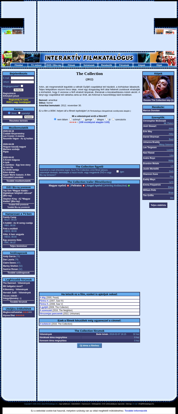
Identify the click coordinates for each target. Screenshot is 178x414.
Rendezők (106, 65)
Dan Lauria (8, 259)
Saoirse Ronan (10, 269)
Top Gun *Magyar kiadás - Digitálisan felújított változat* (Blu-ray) (17, 193)
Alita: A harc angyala (13, 234)
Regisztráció (9, 93)
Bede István (102, 334)
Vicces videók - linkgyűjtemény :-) (12, 297)
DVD (48, 65)
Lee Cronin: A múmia (13, 136)
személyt (25, 113)
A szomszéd (46, 310)
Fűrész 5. (44, 304)
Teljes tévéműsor (18, 246)
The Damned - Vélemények (16, 283)
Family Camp (9, 217)
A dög (43, 297)
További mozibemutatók (18, 181)
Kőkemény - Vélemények (15, 289)
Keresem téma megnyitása (53, 340)
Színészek (88, 65)
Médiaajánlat (96, 404)
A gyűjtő (44, 307)
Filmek (71, 65)
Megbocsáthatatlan (12, 312)
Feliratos (78, 185)
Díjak (159, 65)
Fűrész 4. (44, 301)
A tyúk (6, 162)
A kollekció (45, 324)
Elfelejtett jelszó (11, 96)
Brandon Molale (151, 163)
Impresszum (86, 404)
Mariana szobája (11, 149)
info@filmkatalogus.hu (146, 404)
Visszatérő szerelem (13, 177)
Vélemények (46, 334)
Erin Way (147, 131)
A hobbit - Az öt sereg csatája (18, 223)
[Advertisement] (89, 26)
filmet (14, 113)
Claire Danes (9, 263)
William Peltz (149, 190)
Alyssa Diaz (9, 315)
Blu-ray (57, 65)
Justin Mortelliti (151, 169)
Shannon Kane (150, 174)
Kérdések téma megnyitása (53, 337)
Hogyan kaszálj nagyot (14, 147)
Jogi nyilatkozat (64, 404)
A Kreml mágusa (11, 160)
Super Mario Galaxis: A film (17, 175)
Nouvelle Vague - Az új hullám (18, 138)
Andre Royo (149, 158)
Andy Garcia (9, 256)
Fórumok (124, 65)
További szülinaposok (18, 272)
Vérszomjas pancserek (51, 313)
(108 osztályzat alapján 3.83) (94, 122)
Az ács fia (8, 167)
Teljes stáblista (158, 205)
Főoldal (19, 65)
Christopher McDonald (154, 121)
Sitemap (129, 404)
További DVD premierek (18, 205)
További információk (136, 410)
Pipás (6, 151)
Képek (141, 65)
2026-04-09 (8, 144)
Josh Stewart (149, 126)
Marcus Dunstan (151, 110)
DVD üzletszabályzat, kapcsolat (113, 404)
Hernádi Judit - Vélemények (17, 292)
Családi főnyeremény (13, 133)
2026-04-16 (8, 131)
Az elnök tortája (11, 170)
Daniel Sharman (151, 137)
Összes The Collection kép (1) (158, 100)
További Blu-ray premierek (18, 207)
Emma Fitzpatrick (152, 185)
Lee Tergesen (150, 147)
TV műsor (36, 65)
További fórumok (18, 302)
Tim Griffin (148, 195)
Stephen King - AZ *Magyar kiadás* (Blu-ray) (16, 200)
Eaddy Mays (149, 179)
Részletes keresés (18, 121)
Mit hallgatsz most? (13, 286)
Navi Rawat (148, 153)
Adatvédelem (75, 404)
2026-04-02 (8, 157)
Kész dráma (9, 172)
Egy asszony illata (12, 240)
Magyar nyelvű (59, 185)
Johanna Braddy (151, 142)
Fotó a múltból (10, 228)
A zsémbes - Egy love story (17, 165)
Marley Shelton (10, 266)
